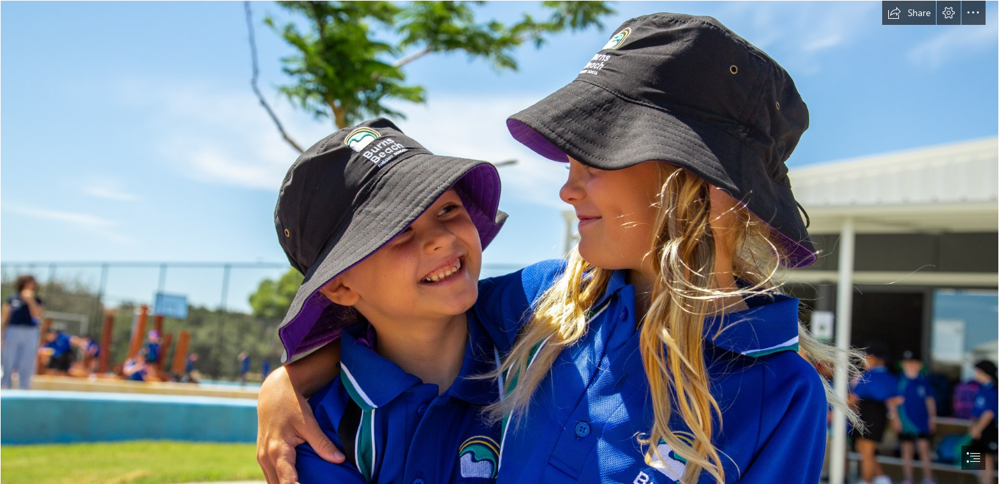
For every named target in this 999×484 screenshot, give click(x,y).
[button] (909, 13)
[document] (499, 242)
